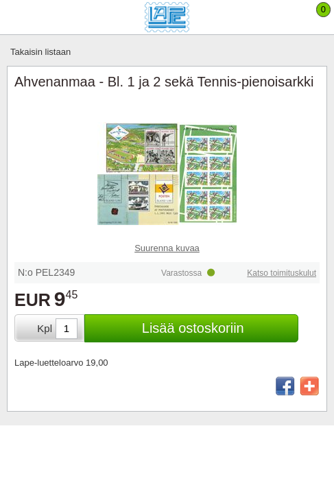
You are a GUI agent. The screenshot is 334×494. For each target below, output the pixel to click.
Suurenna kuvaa (167, 248)
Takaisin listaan (40, 52)
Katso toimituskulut (281, 273)
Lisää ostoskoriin (193, 328)
